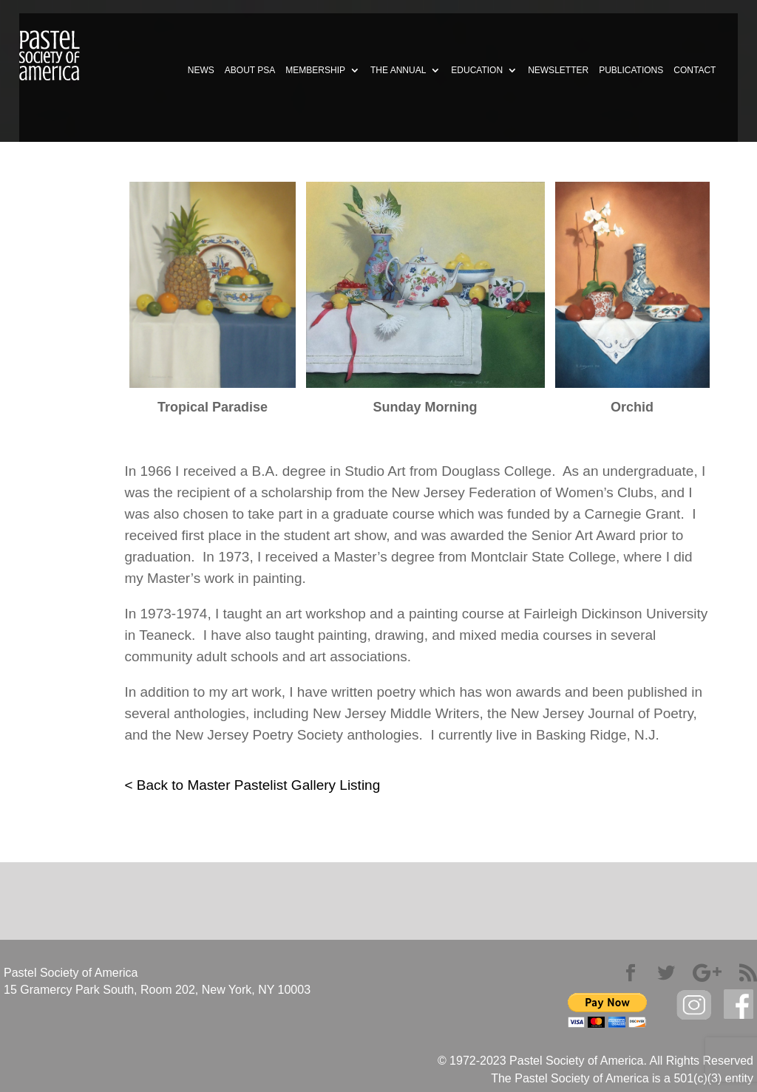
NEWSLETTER (558, 70)
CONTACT (694, 70)
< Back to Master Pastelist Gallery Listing (252, 785)
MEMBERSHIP (315, 70)
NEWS (201, 70)
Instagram (694, 1005)
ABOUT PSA (250, 70)
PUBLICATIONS (631, 70)
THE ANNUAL (398, 70)
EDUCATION (477, 70)
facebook (738, 1004)
